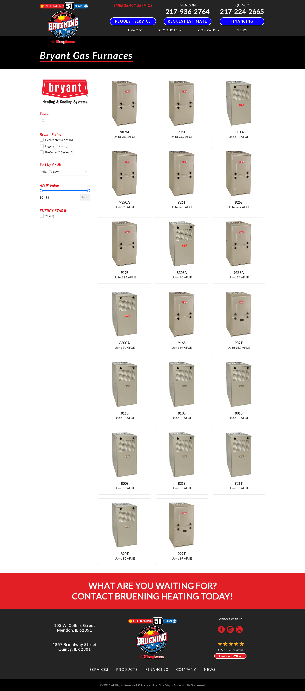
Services (99, 669)
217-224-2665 (242, 11)
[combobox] (65, 120)
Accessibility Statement (189, 685)
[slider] (41, 190)
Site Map (165, 685)
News (242, 30)
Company (207, 30)
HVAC (133, 30)
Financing (156, 669)
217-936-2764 (187, 11)
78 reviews (236, 650)
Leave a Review (230, 655)
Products (168, 30)
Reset (85, 197)
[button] (140, 30)
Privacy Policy (147, 685)
